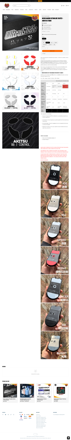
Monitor (36, 9)
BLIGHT (50, 44)
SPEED (56, 42)
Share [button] (43, 53)
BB (54, 44)
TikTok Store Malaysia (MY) (40, 426)
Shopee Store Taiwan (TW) (40, 421)
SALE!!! (53, 9)
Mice (12, 9)
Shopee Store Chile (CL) (40, 423)
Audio (40, 9)
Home (4, 9)
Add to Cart (52, 50)
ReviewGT (57, 9)
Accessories (31, 9)
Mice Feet (22, 9)
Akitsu (44, 38)
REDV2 (48, 42)
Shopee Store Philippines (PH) (41, 422)
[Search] (28, 5)
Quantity (43, 46)
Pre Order (49, 9)
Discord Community (39, 427)
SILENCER (45, 44)
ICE (51, 42)
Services (44, 9)
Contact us (38, 414)
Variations (44, 40)
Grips (26, 9)
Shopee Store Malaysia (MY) (41, 417)
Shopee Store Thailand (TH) (41, 419)
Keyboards (17, 9)
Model (43, 36)
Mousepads (8, 9)
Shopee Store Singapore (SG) (41, 418)
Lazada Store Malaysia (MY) (41, 425)
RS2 (43, 42)
